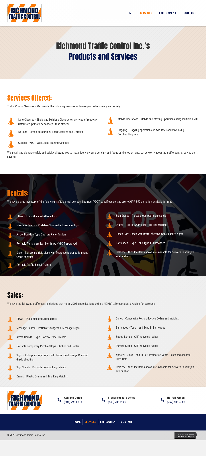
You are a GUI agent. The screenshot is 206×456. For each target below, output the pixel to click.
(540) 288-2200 (117, 402)
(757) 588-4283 (176, 402)
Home (77, 422)
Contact (126, 422)
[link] (129, 12)
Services (90, 422)
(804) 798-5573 (73, 402)
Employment (108, 422)
